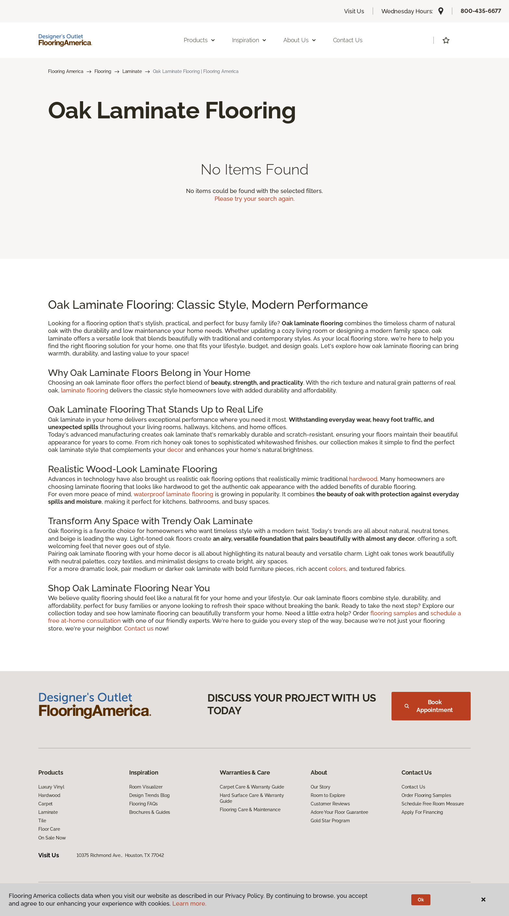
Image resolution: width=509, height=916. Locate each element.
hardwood (363, 479)
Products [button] (200, 40)
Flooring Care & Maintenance (250, 809)
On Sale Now (52, 837)
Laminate (132, 71)
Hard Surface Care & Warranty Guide (252, 798)
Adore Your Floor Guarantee (339, 812)
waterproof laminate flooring (173, 494)
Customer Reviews (330, 803)
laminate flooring (84, 390)
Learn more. (189, 903)
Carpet (45, 803)
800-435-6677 (481, 10)
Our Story (320, 786)
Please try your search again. (255, 198)
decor (175, 449)
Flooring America (65, 71)
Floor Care (49, 829)
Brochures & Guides (149, 812)
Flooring (102, 71)
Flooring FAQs (143, 803)
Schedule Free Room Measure (433, 803)
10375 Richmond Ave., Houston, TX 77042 (120, 855)
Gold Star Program (330, 820)
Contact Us (348, 40)
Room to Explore (328, 795)
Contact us (139, 628)
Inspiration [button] (249, 40)
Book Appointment (428, 706)
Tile (42, 820)
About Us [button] (300, 40)
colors (337, 568)
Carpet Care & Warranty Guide (252, 786)
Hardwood (49, 795)
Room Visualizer (146, 786)
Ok (421, 899)
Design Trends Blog (149, 795)
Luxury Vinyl (51, 786)
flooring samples (393, 613)
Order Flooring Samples (426, 795)
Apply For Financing (422, 812)
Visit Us (354, 11)
